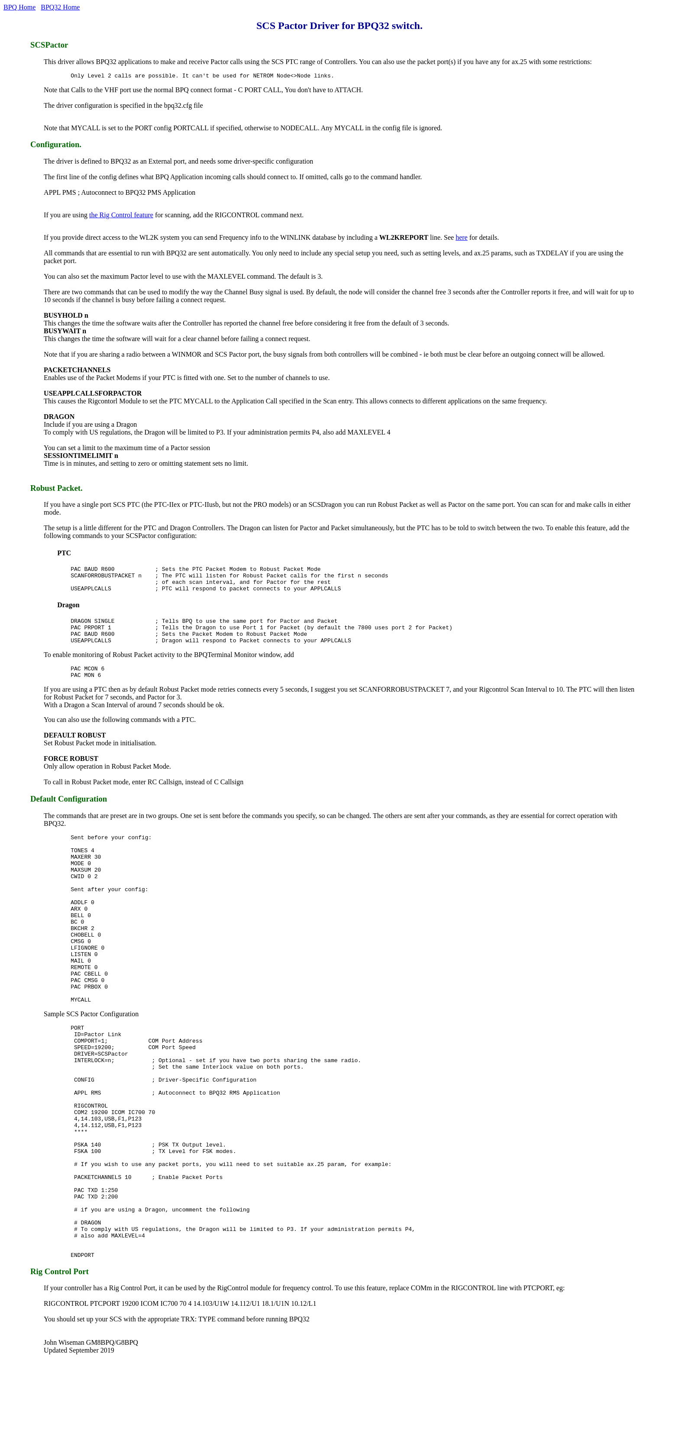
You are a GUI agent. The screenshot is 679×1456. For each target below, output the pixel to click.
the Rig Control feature (121, 216)
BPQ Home (19, 7)
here (462, 238)
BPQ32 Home (60, 7)
